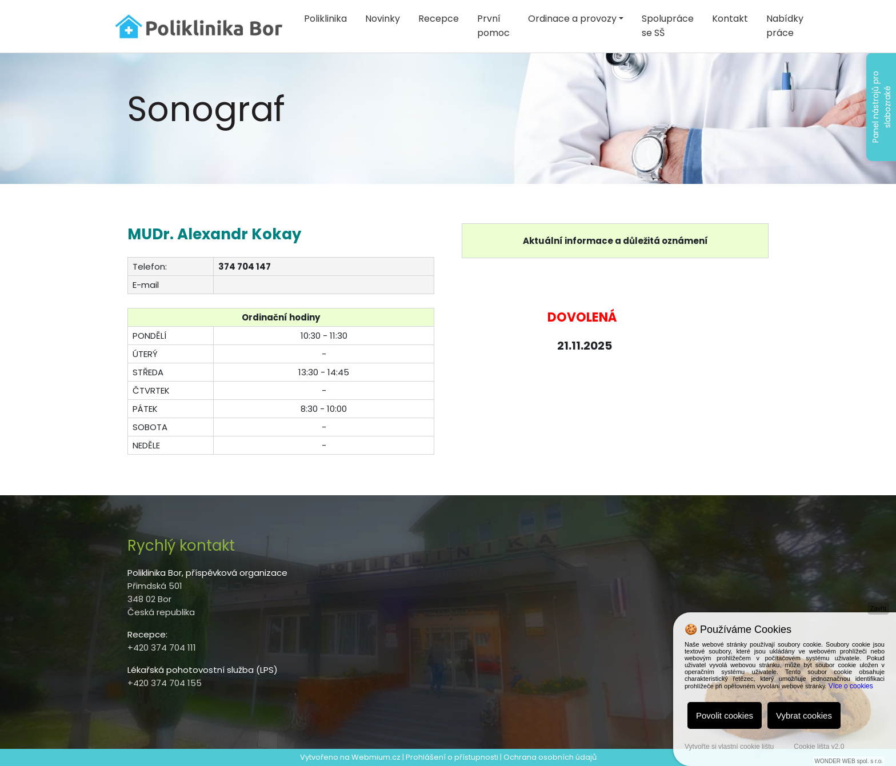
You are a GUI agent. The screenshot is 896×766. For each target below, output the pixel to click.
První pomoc (493, 25)
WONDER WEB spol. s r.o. (849, 761)
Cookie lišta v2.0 (819, 747)
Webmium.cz (376, 757)
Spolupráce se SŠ (668, 25)
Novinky (382, 18)
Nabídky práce (784, 25)
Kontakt (730, 18)
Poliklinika (325, 18)
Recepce (438, 18)
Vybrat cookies (804, 715)
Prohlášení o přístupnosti (452, 757)
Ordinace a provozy (572, 18)
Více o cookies (851, 686)
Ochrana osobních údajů (550, 757)
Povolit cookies (724, 715)
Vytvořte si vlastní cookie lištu (729, 747)
